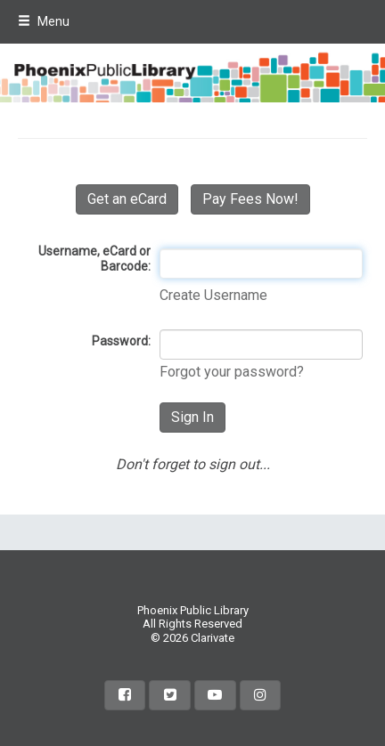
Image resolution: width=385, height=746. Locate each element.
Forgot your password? (232, 371)
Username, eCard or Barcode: (94, 259)
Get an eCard (127, 199)
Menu (44, 21)
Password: (121, 341)
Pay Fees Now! (250, 199)
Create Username (213, 295)
